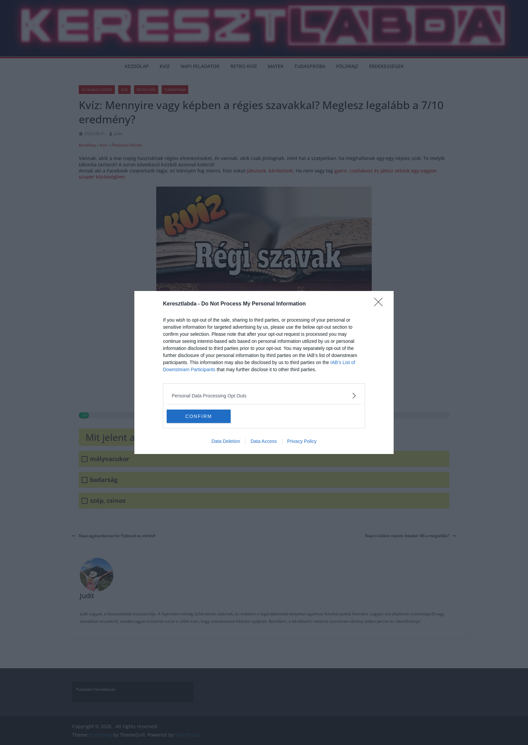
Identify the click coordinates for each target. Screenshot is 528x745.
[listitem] (264, 395)
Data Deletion (225, 441)
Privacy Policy (302, 441)
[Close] (380, 304)
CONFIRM (198, 416)
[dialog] (264, 372)
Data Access (264, 441)
